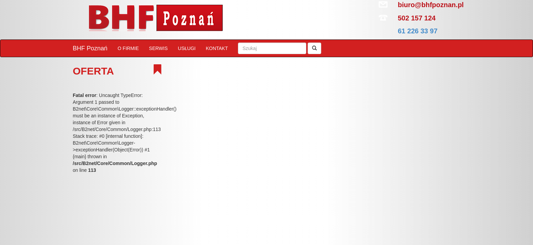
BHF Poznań (90, 48)
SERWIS (158, 48)
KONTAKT (217, 48)
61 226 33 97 (417, 31)
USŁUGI (186, 48)
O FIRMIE (128, 48)
